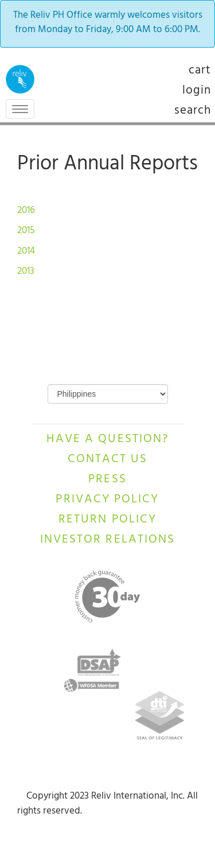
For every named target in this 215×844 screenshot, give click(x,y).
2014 (27, 252)
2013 (25, 272)
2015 (27, 231)
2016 (27, 211)
